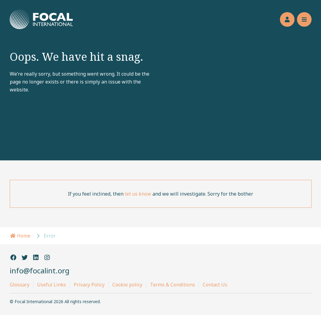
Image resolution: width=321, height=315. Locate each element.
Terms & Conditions (172, 284)
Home (20, 235)
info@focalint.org (39, 270)
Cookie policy (127, 284)
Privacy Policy (89, 284)
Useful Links (51, 284)
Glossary (20, 284)
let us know (138, 193)
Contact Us (215, 284)
